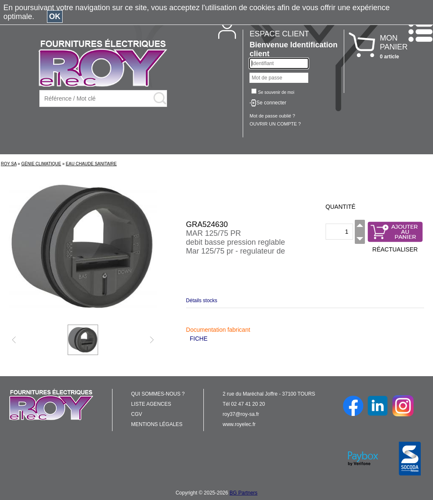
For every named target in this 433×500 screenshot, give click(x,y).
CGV (136, 414)
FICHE (199, 338)
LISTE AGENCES (151, 404)
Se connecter (271, 103)
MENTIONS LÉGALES (156, 424)
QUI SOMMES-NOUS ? (158, 394)
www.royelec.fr (239, 424)
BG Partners (244, 493)
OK (54, 16)
